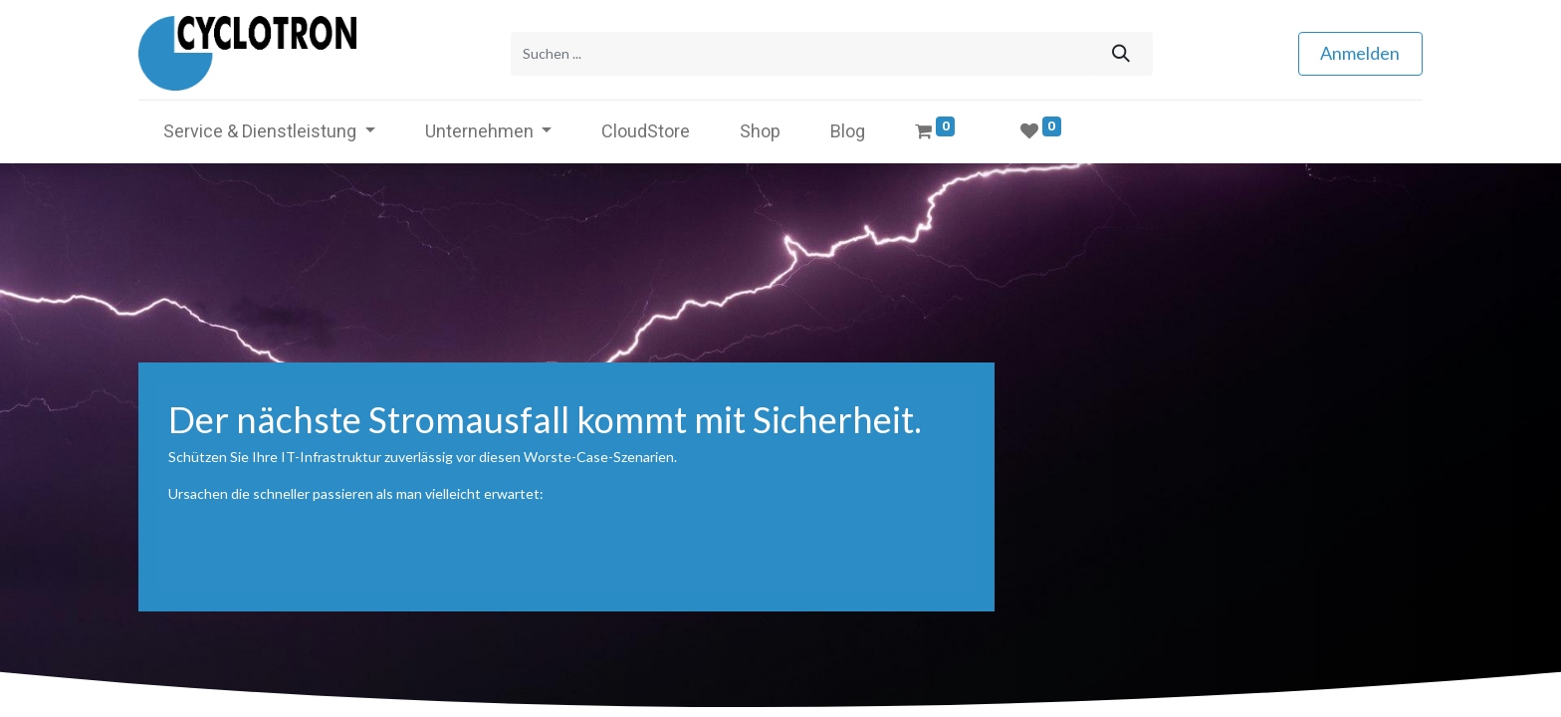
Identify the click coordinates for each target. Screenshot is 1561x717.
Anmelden (1360, 53)
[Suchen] (1120, 53)
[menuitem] (645, 130)
